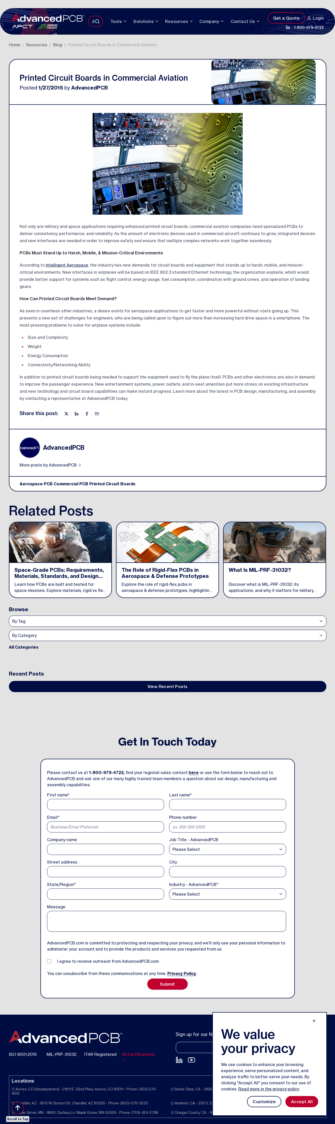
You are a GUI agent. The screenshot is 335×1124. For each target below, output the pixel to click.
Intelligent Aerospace (67, 265)
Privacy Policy (181, 973)
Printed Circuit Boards (112, 483)
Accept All (302, 1101)
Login (315, 18)
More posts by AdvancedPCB (51, 465)
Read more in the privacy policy (268, 1088)
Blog (57, 44)
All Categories (23, 647)
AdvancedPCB (89, 87)
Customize (264, 1101)
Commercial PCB (71, 483)
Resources (36, 44)
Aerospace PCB (36, 483)
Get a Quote (286, 18)
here (194, 772)
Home (14, 44)
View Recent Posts (168, 686)
